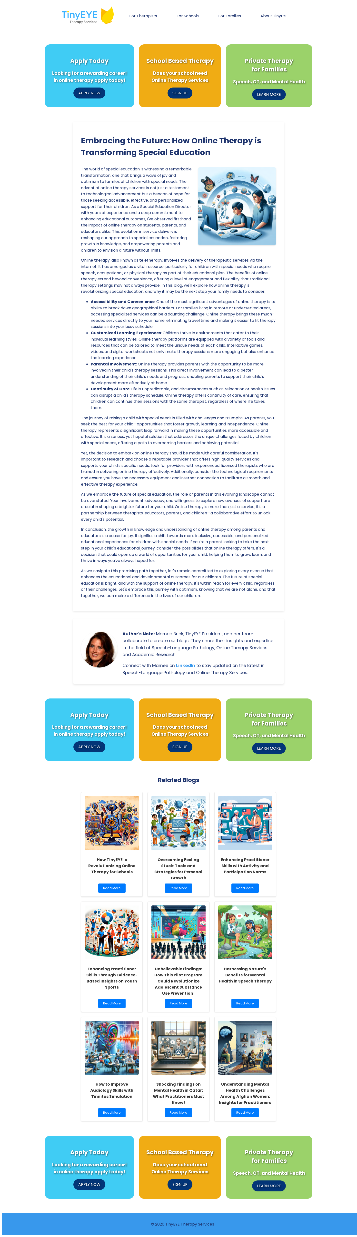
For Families (229, 16)
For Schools (188, 16)
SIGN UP (180, 93)
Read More (114, 889)
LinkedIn (185, 665)
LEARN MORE (269, 94)
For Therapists (143, 16)
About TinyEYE (274, 16)
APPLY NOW (89, 93)
